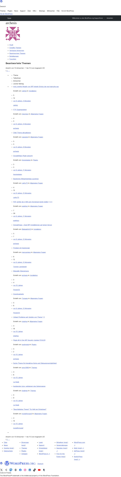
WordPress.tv (44, 454)
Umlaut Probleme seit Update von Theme (27, 317)
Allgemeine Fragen (37, 114)
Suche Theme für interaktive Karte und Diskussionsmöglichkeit (35, 363)
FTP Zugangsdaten (20, 110)
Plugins (35, 160)
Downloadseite (18, 294)
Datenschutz (8, 451)
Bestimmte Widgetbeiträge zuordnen (26, 179)
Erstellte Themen (15, 48)
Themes (34, 368)
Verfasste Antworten (16, 50)
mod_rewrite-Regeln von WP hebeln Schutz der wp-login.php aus (36, 87)
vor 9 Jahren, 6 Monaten (22, 124)
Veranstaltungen (62, 445)
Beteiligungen (14, 56)
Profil (11, 45)
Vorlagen (24, 454)
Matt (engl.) (79, 448)
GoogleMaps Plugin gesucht (23, 156)
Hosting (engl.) (9, 448)
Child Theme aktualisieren (22, 133)
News (6, 445)
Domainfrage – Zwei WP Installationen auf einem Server (32, 225)
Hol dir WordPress (6, 14)
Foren (9, 18)
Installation (32, 91)
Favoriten (12, 59)
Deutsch (40, 464)
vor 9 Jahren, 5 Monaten (22, 101)
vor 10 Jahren (18, 285)
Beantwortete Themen (17, 53)
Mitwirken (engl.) (62, 442)
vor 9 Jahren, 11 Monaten (22, 170)
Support (41, 445)
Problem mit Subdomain (21, 248)
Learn (41, 442)
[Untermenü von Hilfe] (35, 10)
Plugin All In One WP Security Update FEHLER (29, 340)
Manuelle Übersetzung (21, 271)
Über (5, 442)
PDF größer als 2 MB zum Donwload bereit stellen (30, 202)
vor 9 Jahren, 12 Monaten (22, 193)
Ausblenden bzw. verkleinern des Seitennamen (29, 386)
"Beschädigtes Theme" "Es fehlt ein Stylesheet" (29, 409)
